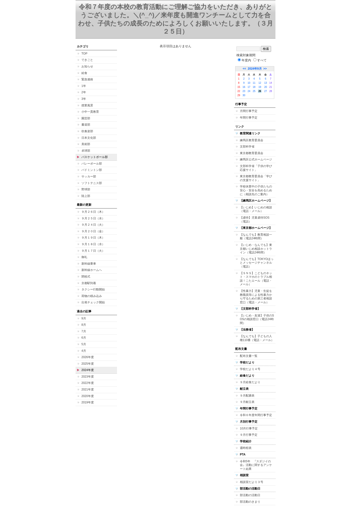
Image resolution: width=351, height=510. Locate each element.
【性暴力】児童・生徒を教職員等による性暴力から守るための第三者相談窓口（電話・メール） (256, 296)
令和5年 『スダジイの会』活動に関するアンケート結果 (256, 465)
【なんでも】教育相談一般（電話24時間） (256, 236)
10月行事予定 (249, 428)
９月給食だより (250, 382)
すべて (260, 60)
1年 (83, 86)
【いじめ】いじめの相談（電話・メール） (256, 209)
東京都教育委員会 (251, 153)
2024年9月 (255, 68)
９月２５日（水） (93, 218)
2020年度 (87, 396)
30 (244, 95)
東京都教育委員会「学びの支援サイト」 (256, 178)
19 (259, 87)
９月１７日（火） (93, 250)
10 (249, 83)
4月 (83, 350)
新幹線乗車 (88, 263)
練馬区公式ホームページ (256, 159)
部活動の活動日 (250, 495)
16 (244, 87)
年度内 (244, 60)
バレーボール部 (91, 163)
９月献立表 (247, 402)
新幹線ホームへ (91, 270)
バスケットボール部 (94, 157)
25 (254, 91)
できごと (87, 60)
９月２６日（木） (93, 211)
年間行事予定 (248, 117)
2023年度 (87, 376)
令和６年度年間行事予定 (256, 415)
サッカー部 (88, 176)
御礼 (84, 257)
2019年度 (87, 402)
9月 (83, 318)
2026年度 (87, 357)
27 (265, 91)
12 (259, 83)
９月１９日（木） (93, 237)
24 (249, 91)
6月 (83, 337)
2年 (83, 92)
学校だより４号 (250, 369)
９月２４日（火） (93, 224)
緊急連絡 (87, 79)
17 (249, 87)
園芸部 (85, 118)
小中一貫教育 (90, 111)
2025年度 (87, 363)
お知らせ (87, 66)
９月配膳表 (247, 395)
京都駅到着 (88, 283)
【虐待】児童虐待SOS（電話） (254, 219)
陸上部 (85, 196)
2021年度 (87, 389)
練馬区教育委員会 (251, 140)
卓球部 (85, 150)
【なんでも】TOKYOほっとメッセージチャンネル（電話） (256, 262)
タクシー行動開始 (93, 289)
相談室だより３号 (251, 482)
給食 (84, 73)
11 (254, 83)
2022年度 (87, 383)
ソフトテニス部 (91, 183)
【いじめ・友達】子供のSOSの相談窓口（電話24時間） (257, 319)
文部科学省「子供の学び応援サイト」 (256, 168)
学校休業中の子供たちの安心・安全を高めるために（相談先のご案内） (256, 190)
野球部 (85, 189)
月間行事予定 (248, 111)
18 (254, 87)
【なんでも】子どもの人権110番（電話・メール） (257, 338)
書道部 (85, 124)
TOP (84, 53)
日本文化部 (88, 137)
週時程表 (246, 448)
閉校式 (85, 276)
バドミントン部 (91, 170)
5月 (83, 344)
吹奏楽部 (87, 131)
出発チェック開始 (93, 302)
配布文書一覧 (248, 356)
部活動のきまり (250, 501)
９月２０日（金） (93, 231)
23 (244, 91)
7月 (83, 331)
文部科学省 (247, 146)
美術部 (85, 144)
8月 (83, 324)
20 (265, 87)
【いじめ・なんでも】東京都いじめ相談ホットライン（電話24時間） (256, 248)
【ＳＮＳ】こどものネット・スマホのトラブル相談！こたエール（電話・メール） (256, 278)
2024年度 (87, 370)
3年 (83, 99)
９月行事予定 (248, 434)
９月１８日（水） (93, 244)
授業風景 (87, 105)
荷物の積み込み (91, 296)
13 (265, 83)
